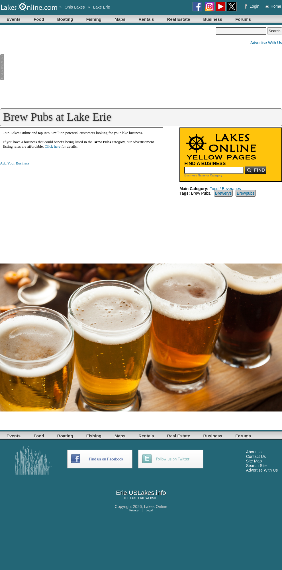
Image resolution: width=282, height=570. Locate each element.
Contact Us (256, 456)
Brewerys (223, 193)
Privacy (134, 510)
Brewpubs (245, 193)
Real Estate (178, 19)
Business (212, 19)
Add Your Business (14, 163)
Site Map (254, 461)
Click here (52, 146)
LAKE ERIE (137, 498)
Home (273, 6)
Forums (243, 19)
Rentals (146, 19)
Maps (120, 19)
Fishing (93, 19)
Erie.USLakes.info (141, 492)
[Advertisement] (108, 67)
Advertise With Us (266, 42)
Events (14, 19)
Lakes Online (155, 506)
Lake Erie (101, 7)
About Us (254, 452)
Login (252, 6)
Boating (65, 19)
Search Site (256, 465)
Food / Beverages (225, 188)
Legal (149, 510)
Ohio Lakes (75, 7)
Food (39, 19)
